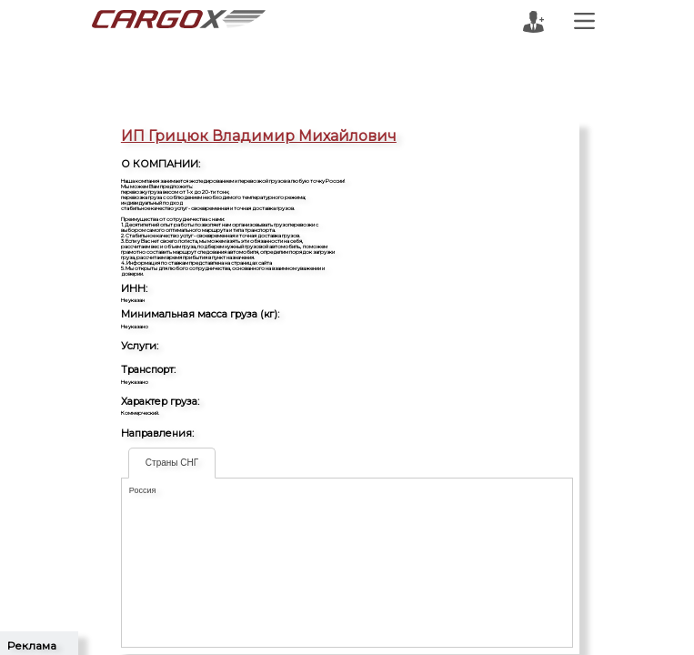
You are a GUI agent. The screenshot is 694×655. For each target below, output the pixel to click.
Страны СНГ (172, 463)
